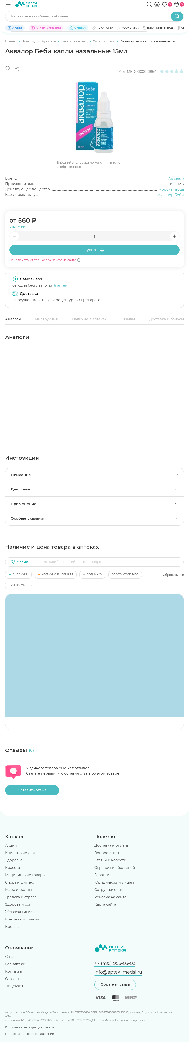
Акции (11, 845)
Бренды (12, 926)
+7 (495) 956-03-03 (114, 963)
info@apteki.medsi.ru (118, 972)
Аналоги (13, 319)
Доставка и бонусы (166, 319)
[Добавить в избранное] (7, 68)
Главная (11, 41)
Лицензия (14, 986)
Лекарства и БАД (74, 41)
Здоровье (14, 860)
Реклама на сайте (110, 897)
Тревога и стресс (21, 897)
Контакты (13, 971)
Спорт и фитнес (19, 882)
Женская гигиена (21, 912)
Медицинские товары (25, 875)
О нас (10, 956)
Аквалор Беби (171, 195)
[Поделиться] (17, 68)
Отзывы (128, 319)
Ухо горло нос (104, 41)
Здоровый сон (18, 904)
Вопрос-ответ (106, 853)
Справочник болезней (114, 867)
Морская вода (171, 189)
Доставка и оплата (111, 845)
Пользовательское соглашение (29, 1034)
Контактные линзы (22, 919)
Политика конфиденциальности (30, 1027)
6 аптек (60, 285)
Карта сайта (105, 904)
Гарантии (103, 875)
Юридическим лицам (114, 882)
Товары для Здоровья (40, 41)
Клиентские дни (20, 853)
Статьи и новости (110, 860)
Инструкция (46, 319)
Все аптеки (15, 964)
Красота (12, 867)
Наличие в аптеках (89, 319)
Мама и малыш (18, 890)
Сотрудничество (109, 890)
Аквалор (176, 178)
